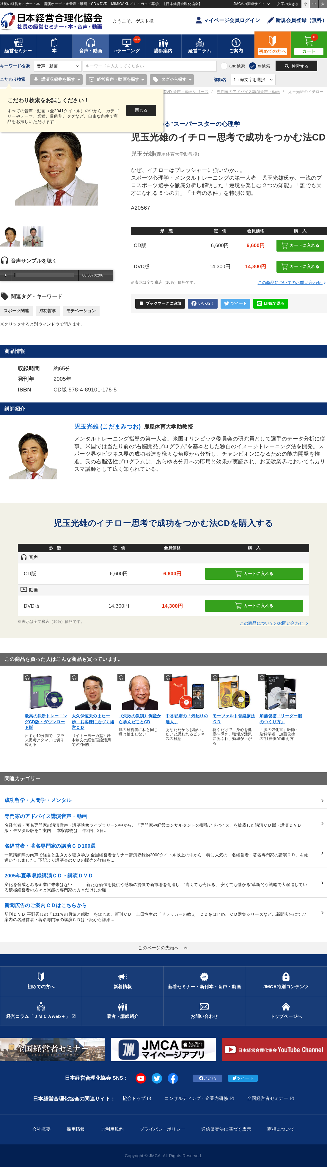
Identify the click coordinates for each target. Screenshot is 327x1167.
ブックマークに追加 (160, 303)
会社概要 (41, 1129)
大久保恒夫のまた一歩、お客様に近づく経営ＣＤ (93, 721)
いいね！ (202, 303)
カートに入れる (300, 245)
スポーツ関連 (16, 310)
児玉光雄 (165, 153)
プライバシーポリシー (162, 1129)
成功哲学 (47, 310)
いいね (207, 1078)
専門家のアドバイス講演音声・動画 (248, 92)
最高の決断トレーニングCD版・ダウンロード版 (46, 721)
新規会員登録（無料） (297, 20)
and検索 (237, 66)
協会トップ (134, 1098)
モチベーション (81, 310)
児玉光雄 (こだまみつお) (107, 426)
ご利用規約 (112, 1129)
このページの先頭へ (163, 947)
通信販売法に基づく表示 (226, 1129)
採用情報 (76, 1129)
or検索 (264, 66)
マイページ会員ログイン (227, 20)
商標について (281, 1129)
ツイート (235, 303)
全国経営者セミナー (267, 1098)
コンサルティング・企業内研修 (196, 1098)
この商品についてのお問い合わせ (292, 282)
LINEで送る (270, 303)
